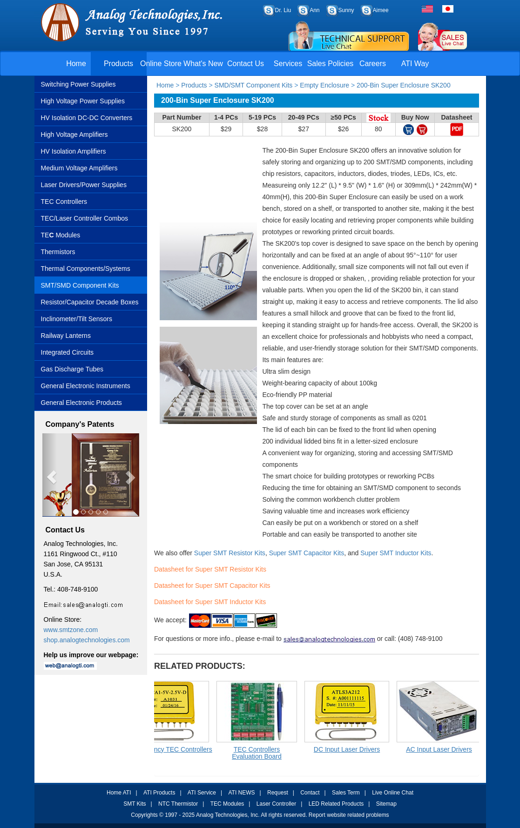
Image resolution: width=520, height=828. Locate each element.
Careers (372, 63)
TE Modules (61, 235)
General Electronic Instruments (85, 386)
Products (118, 63)
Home (76, 63)
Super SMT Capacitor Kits (306, 553)
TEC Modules (227, 804)
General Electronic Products (81, 402)
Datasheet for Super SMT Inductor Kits (210, 602)
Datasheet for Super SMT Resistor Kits (210, 569)
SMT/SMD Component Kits (80, 285)
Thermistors (58, 252)
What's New (203, 63)
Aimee (381, 10)
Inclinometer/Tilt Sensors (77, 319)
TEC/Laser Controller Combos (84, 218)
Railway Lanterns (66, 335)
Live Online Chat (392, 792)
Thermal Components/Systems (85, 268)
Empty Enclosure (324, 85)
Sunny (346, 10)
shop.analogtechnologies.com (87, 640)
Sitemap (386, 804)
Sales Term (346, 792)
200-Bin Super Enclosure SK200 (404, 85)
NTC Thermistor (178, 804)
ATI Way (415, 63)
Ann (314, 10)
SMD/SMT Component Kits (254, 85)
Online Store (161, 63)
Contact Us (245, 63)
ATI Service (202, 792)
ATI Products (159, 792)
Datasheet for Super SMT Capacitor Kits (212, 585)
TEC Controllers (64, 201)
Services (288, 63)
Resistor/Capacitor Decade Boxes (90, 302)
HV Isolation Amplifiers (73, 151)
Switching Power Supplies (78, 84)
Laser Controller (276, 804)
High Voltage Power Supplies (83, 101)
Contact (309, 792)
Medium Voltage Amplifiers (79, 168)
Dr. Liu (283, 10)
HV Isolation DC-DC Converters (87, 117)
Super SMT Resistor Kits (229, 553)
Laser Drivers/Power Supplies (84, 184)
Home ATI (119, 792)
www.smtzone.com (71, 629)
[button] (49, 475)
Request (277, 792)
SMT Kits (134, 804)
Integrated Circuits (67, 352)
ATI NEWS (241, 792)
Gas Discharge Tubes (72, 369)
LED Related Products (336, 804)
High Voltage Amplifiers (74, 134)
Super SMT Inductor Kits (395, 553)
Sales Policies (330, 63)
